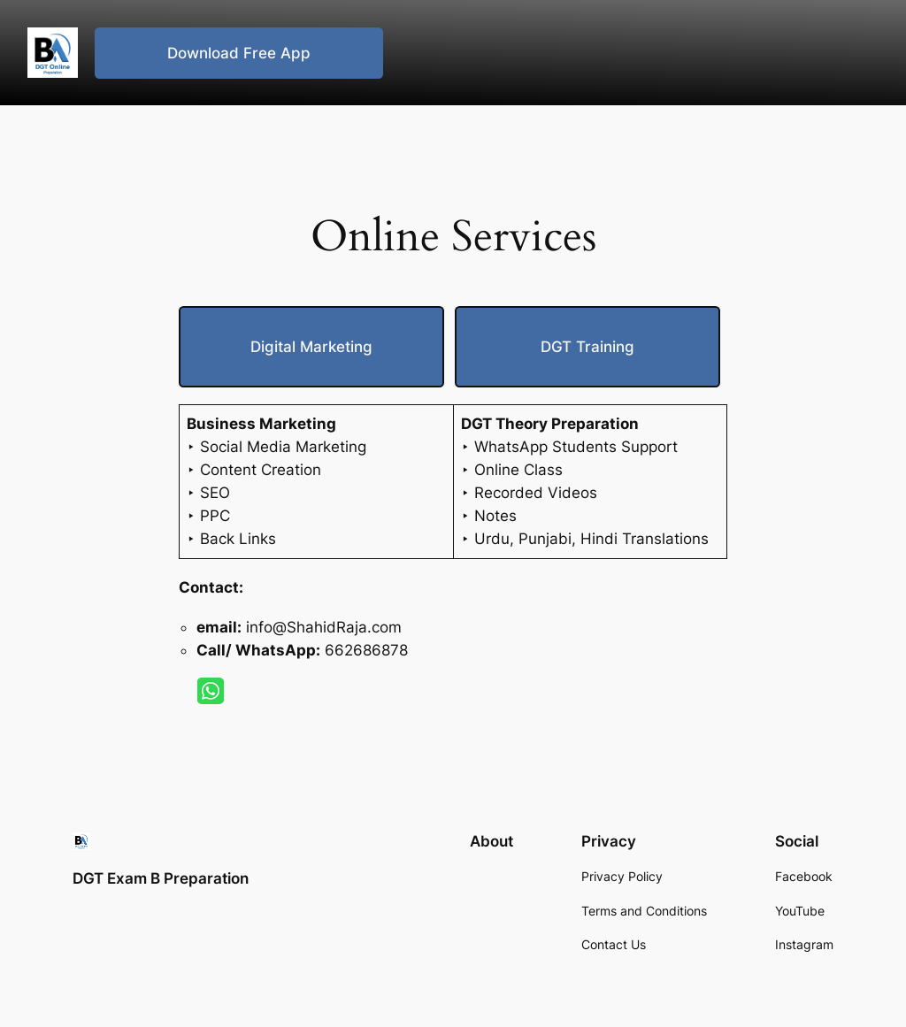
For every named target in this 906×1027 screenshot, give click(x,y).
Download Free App (239, 53)
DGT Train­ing (587, 347)
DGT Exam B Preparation (161, 878)
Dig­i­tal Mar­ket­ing (311, 347)
